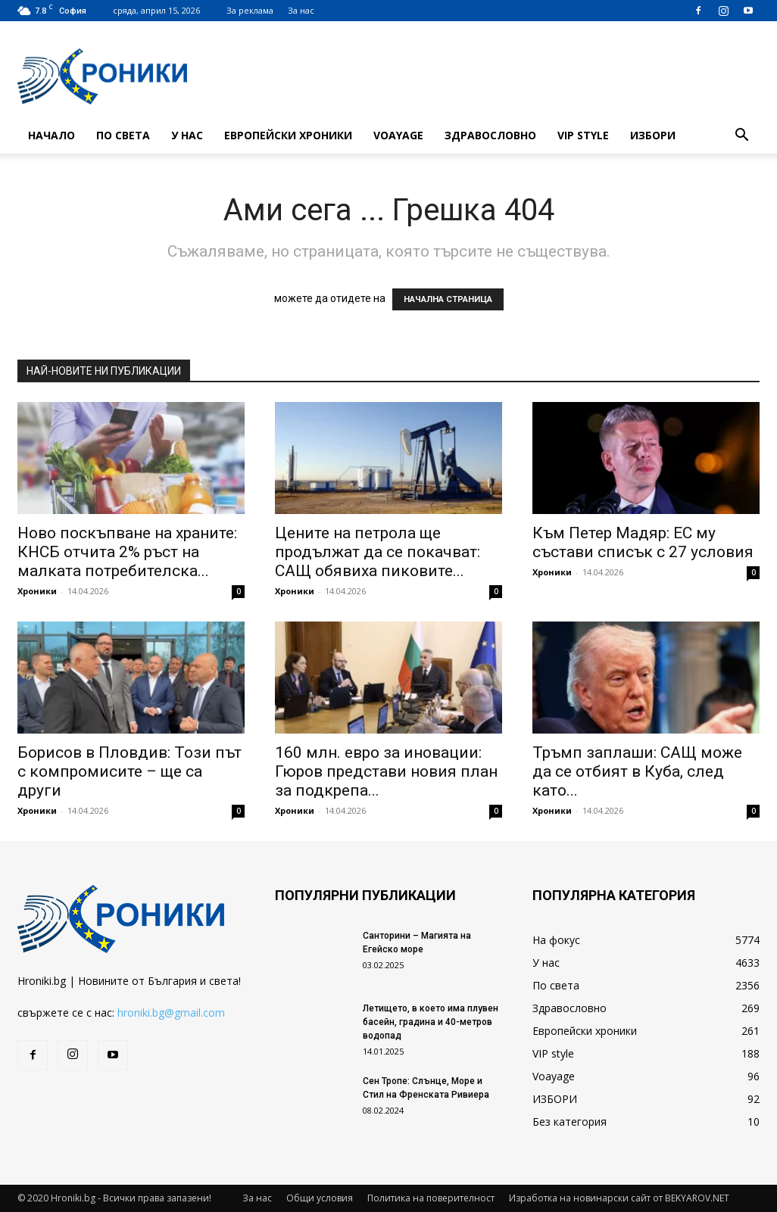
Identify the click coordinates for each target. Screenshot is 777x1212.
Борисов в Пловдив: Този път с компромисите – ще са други (129, 771)
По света (123, 135)
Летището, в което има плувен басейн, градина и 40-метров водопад (430, 1022)
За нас (301, 10)
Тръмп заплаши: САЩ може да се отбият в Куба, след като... (637, 771)
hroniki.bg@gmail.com (171, 1012)
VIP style (583, 135)
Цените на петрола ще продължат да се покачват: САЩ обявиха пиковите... (377, 552)
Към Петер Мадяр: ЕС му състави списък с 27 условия (643, 542)
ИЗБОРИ (653, 135)
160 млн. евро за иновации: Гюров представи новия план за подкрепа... (386, 771)
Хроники (37, 591)
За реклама (249, 10)
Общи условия (319, 1198)
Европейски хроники (288, 135)
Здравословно (490, 135)
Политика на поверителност (431, 1198)
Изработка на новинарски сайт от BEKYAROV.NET (619, 1198)
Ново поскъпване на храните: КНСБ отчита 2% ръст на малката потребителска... (127, 552)
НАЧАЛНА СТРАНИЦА (448, 299)
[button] (741, 136)
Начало (51, 135)
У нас (187, 135)
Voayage (398, 135)
